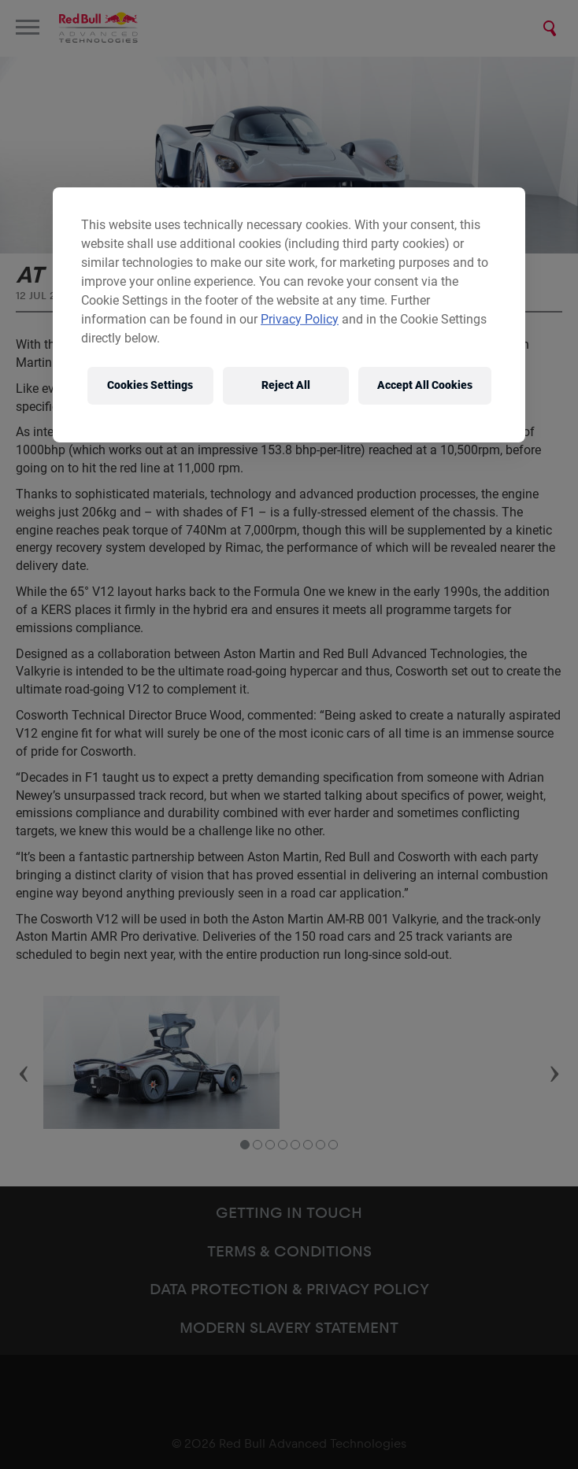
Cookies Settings (150, 385)
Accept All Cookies (424, 385)
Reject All (285, 385)
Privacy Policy (300, 319)
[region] (289, 314)
